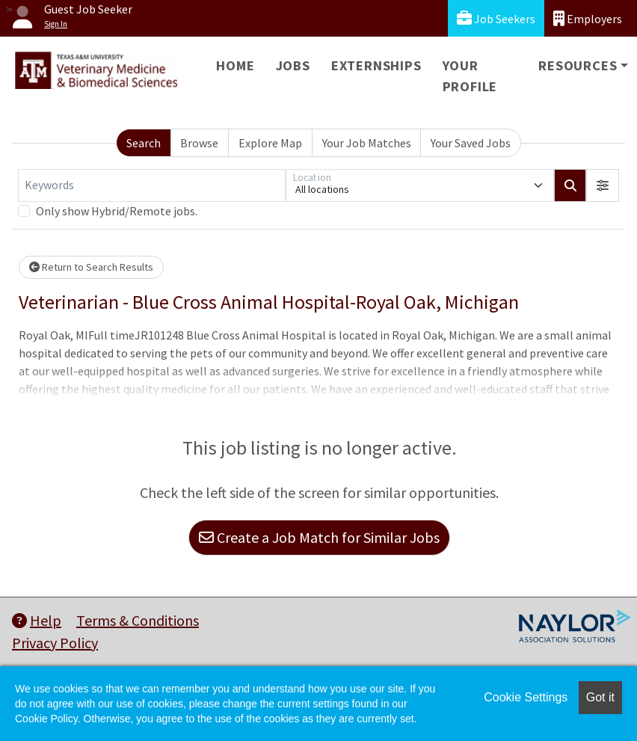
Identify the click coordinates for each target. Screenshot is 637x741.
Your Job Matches (366, 142)
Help (36, 620)
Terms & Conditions (137, 620)
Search (143, 142)
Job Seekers (496, 18)
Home (235, 65)
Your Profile (470, 76)
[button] (602, 185)
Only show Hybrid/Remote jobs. (116, 210)
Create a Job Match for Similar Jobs (319, 537)
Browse (199, 142)
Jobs (293, 65)
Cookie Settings (525, 697)
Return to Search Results (91, 267)
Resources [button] (577, 65)
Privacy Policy (55, 642)
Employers (587, 18)
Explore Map (270, 142)
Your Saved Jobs (471, 142)
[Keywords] (152, 185)
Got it (600, 697)
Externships (376, 65)
